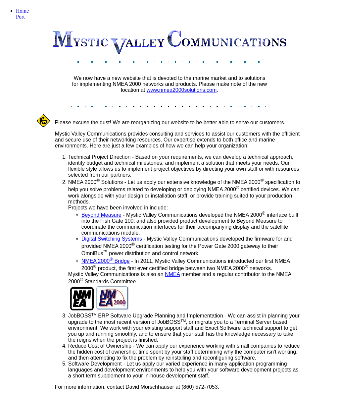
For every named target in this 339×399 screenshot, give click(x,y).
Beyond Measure (101, 215)
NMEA (172, 274)
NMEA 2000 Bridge (105, 261)
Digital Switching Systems (111, 239)
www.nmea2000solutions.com (182, 90)
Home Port (22, 14)
